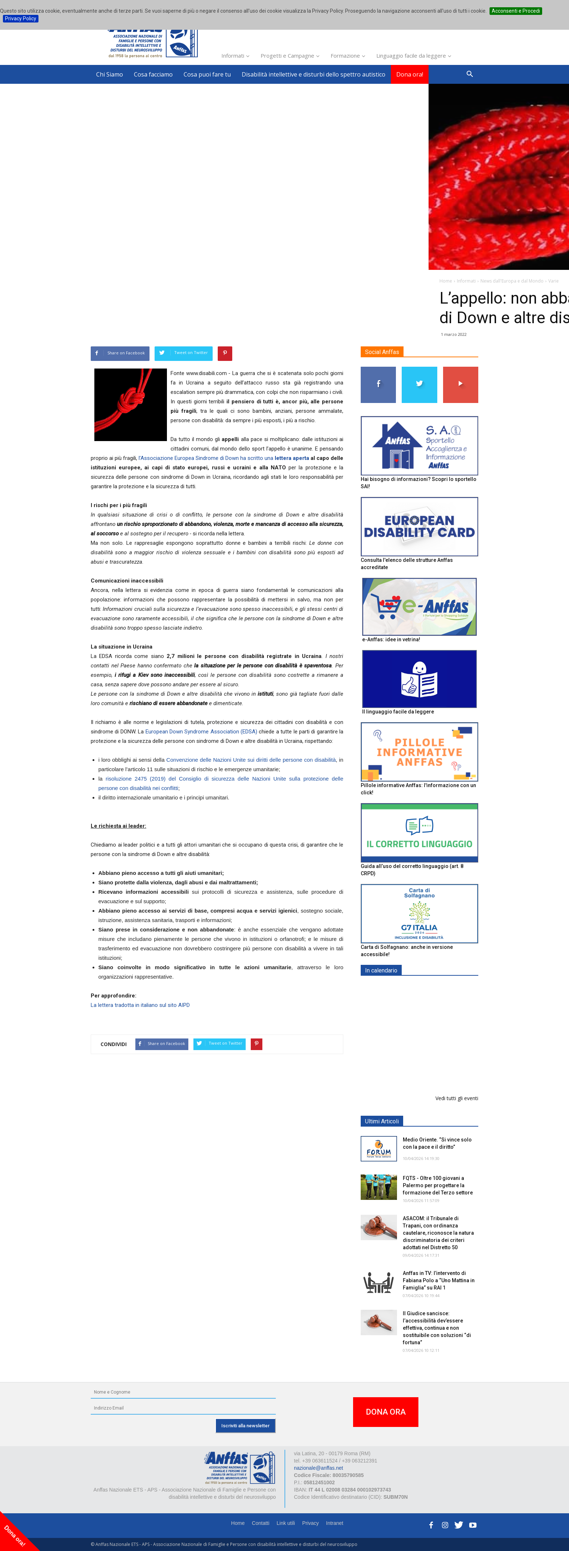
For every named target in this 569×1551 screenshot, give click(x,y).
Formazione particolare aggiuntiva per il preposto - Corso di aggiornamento (435, 1033)
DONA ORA (386, 1411)
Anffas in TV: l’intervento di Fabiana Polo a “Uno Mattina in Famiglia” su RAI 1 (439, 1280)
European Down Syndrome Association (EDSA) (202, 731)
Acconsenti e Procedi (516, 11)
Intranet (334, 1523)
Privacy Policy (20, 18)
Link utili (286, 1523)
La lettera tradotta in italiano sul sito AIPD (140, 1005)
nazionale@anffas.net (318, 1468)
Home (238, 1523)
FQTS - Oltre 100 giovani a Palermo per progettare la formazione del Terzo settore (438, 1185)
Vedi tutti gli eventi (456, 1098)
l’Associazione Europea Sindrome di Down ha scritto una (224, 458)
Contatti (260, 1523)
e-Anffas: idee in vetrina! (391, 639)
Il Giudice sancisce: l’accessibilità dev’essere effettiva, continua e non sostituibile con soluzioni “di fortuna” (437, 1328)
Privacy (310, 1523)
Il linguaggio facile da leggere (398, 712)
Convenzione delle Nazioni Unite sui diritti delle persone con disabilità (251, 760)
